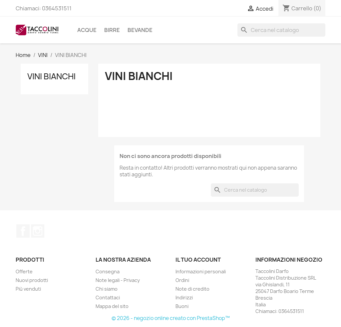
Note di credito (192, 289)
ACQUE (87, 30)
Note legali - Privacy (118, 280)
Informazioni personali (200, 271)
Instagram (37, 231)
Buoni (181, 306)
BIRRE (112, 30)
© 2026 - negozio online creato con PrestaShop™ (171, 318)
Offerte (24, 271)
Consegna (108, 271)
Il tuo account (198, 259)
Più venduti (28, 289)
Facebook (23, 231)
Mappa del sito (112, 306)
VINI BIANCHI (51, 76)
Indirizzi (184, 297)
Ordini (182, 280)
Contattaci (108, 297)
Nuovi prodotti (32, 280)
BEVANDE (140, 30)
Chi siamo (107, 289)
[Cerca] (281, 30)
